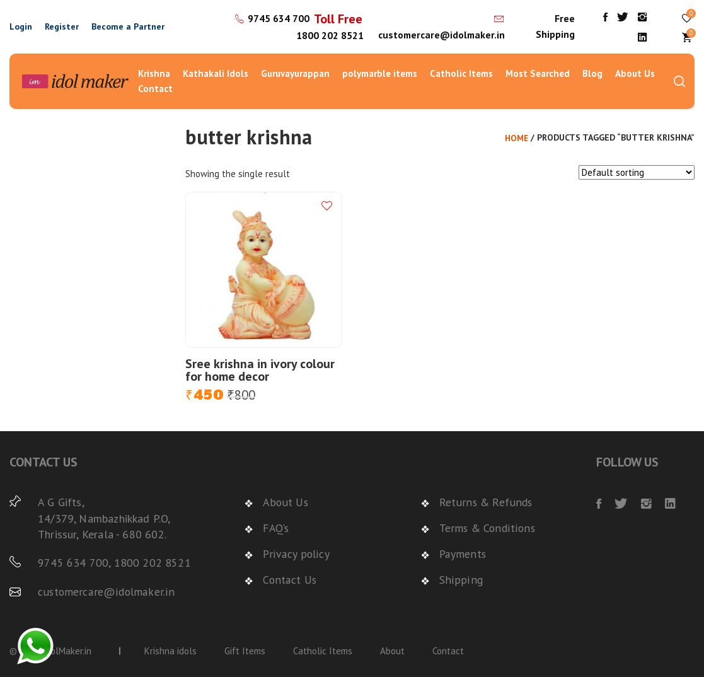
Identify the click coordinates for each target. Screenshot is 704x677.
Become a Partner (127, 26)
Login (20, 26)
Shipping (459, 578)
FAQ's (277, 528)
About (392, 650)
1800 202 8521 (328, 35)
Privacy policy (296, 553)
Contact (155, 89)
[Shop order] (637, 172)
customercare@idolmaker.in (441, 34)
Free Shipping (555, 26)
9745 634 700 (277, 18)
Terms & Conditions (487, 528)
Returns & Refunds (486, 502)
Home (516, 138)
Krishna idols (170, 650)
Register (62, 26)
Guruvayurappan (295, 73)
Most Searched (537, 73)
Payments (463, 553)
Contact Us (290, 578)
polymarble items (379, 73)
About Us (635, 73)
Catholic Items (461, 73)
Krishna (154, 73)
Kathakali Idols (215, 73)
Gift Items (244, 650)
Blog (592, 73)
